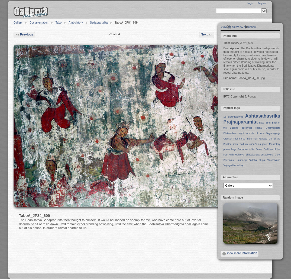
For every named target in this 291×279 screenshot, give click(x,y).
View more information (239, 254)
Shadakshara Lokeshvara (259, 154)
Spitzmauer (229, 160)
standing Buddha (247, 160)
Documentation (39, 22)
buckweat (247, 127)
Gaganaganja (273, 133)
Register (262, 3)
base (261, 122)
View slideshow (246, 26)
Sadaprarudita (99, 22)
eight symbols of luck (251, 133)
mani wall (238, 144)
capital (259, 127)
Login (250, 3)
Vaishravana (273, 160)
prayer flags (229, 149)
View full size (229, 26)
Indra (249, 138)
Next (207, 35)
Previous (24, 35)
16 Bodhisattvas (233, 116)
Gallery (18, 22)
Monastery (274, 144)
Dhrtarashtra (229, 133)
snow (277, 154)
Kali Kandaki (260, 138)
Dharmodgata (273, 127)
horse (242, 138)
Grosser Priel (230, 138)
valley (240, 165)
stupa (262, 160)
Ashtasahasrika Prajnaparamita (251, 119)
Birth (268, 122)
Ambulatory (76, 22)
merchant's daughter (256, 144)
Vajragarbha (229, 165)
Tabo (59, 22)
